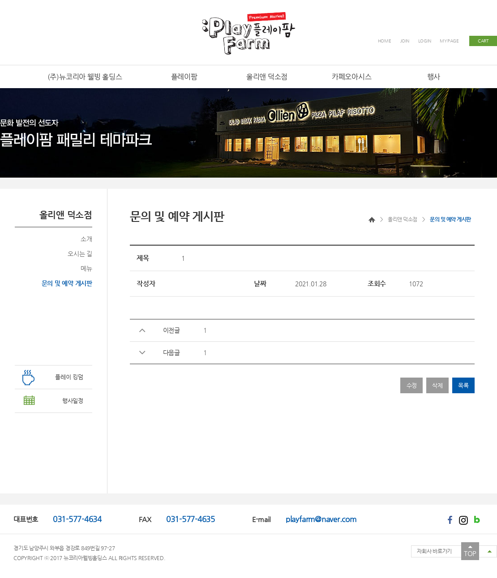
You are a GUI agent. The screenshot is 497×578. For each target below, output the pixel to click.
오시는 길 (80, 253)
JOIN (404, 40)
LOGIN (424, 40)
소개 (86, 238)
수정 (412, 385)
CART (483, 40)
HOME (384, 40)
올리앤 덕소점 (402, 219)
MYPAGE (449, 40)
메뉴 (86, 268)
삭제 (437, 385)
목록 (463, 385)
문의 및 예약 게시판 (67, 283)
